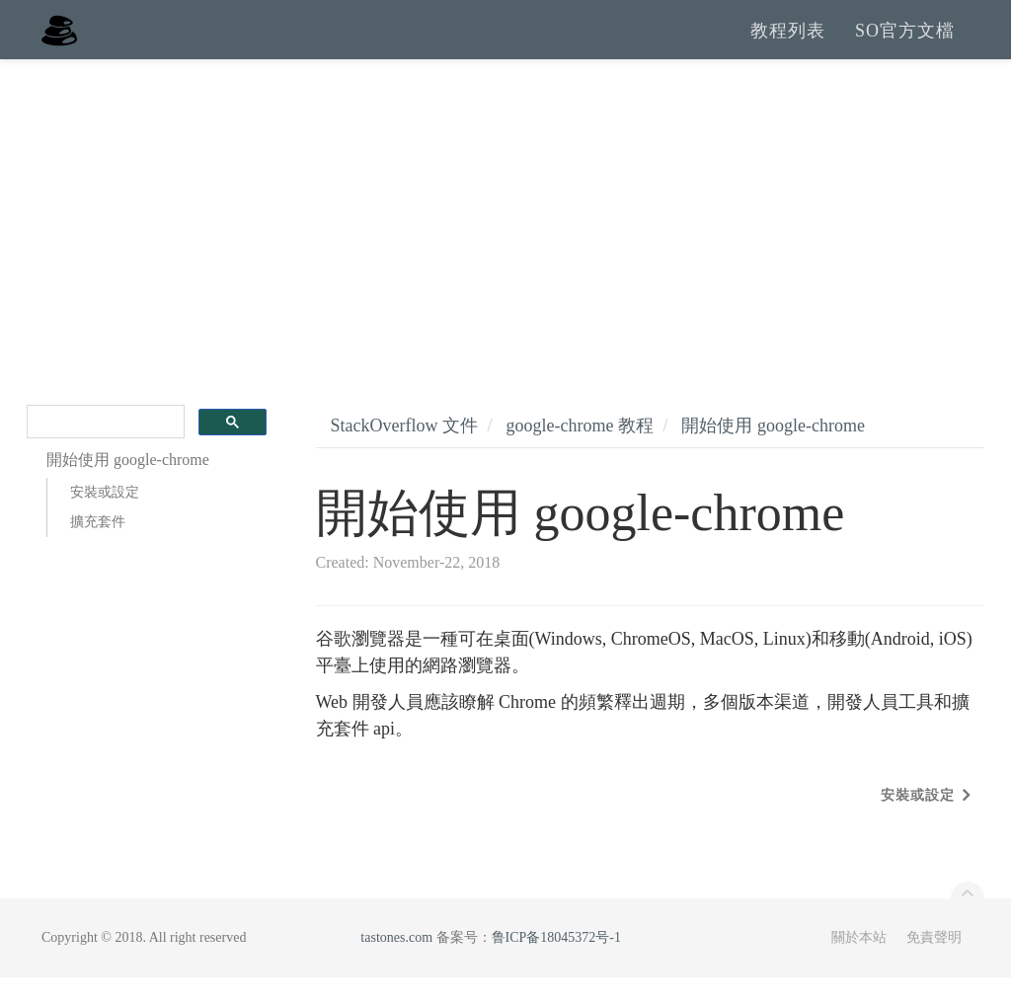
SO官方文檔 (905, 44)
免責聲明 (934, 967)
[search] (104, 451)
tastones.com (396, 967)
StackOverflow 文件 (404, 455)
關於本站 (859, 967)
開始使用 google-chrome (772, 455)
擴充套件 (97, 551)
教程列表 (787, 44)
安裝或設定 (104, 521)
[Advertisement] (505, 237)
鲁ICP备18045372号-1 (556, 967)
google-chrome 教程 (579, 455)
